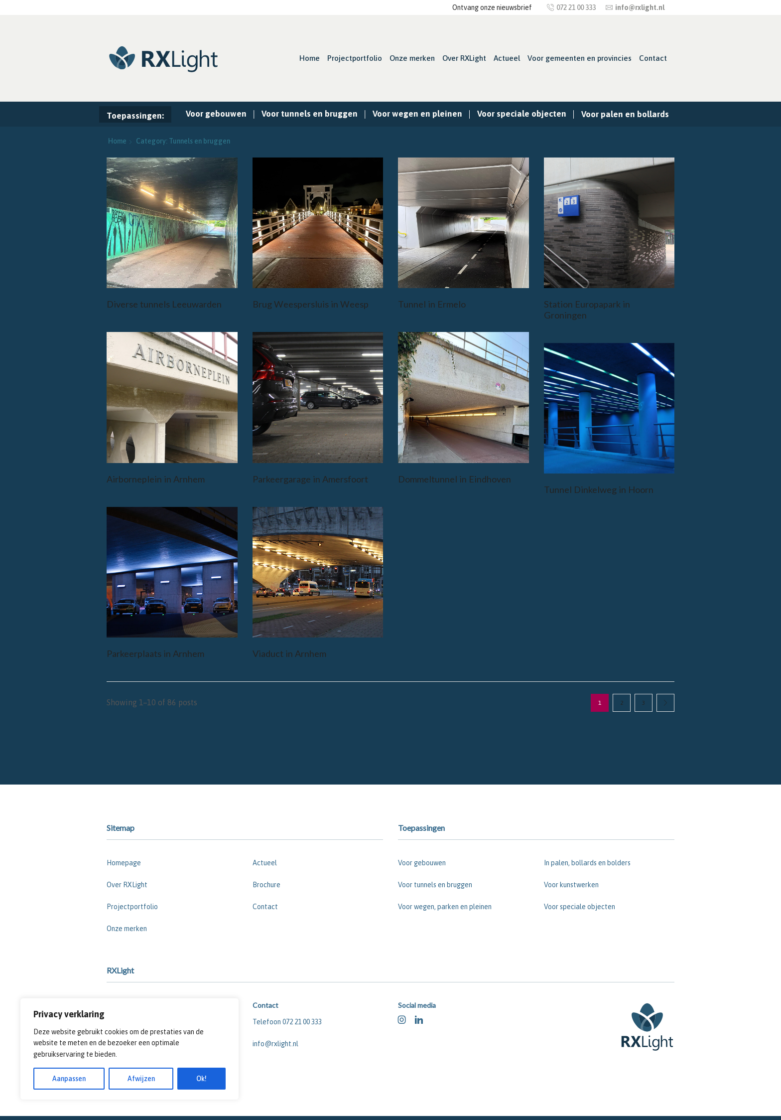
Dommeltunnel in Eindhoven (454, 479)
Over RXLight (464, 58)
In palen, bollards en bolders (587, 863)
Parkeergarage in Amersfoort (310, 479)
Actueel (507, 58)
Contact (653, 58)
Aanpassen (69, 1079)
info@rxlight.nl (275, 1044)
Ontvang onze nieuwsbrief (492, 7)
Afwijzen (141, 1079)
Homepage (124, 863)
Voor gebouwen (216, 114)
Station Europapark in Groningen (587, 309)
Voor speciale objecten (521, 114)
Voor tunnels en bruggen (309, 114)
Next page (665, 703)
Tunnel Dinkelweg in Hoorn (598, 489)
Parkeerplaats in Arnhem (155, 653)
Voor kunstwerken (571, 885)
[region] (129, 1049)
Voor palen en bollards (625, 114)
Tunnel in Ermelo (432, 304)
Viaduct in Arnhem (289, 653)
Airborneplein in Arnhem (156, 479)
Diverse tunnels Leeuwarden (164, 304)
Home (309, 58)
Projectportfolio (354, 58)
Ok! (201, 1079)
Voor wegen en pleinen (417, 114)
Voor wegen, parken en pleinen (445, 907)
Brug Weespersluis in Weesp (311, 304)
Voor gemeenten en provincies (579, 58)
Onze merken (412, 58)
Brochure (266, 885)
